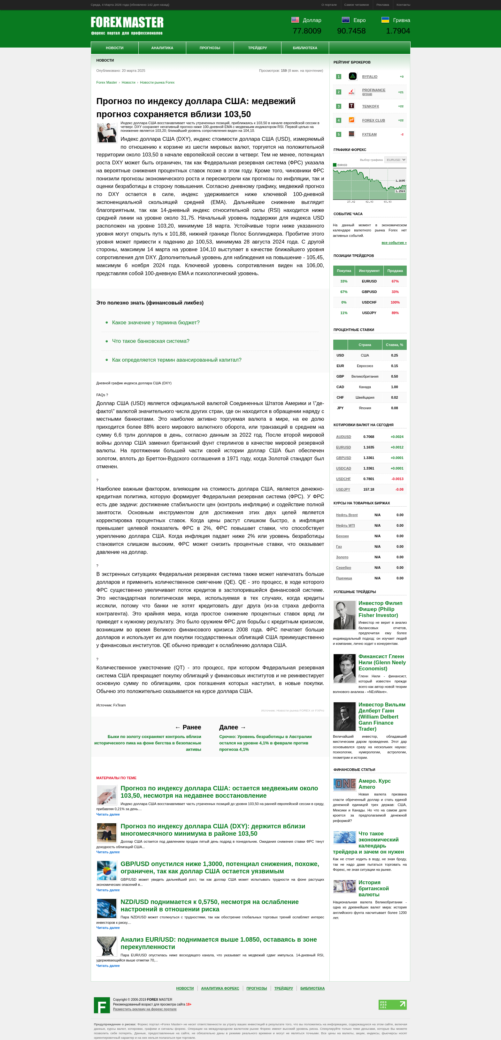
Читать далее (108, 814)
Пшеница (344, 578)
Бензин (342, 536)
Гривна (401, 20)
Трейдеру (257, 48)
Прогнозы (210, 48)
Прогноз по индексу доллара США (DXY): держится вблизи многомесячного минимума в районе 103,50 (213, 830)
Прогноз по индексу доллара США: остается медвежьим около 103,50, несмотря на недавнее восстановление (219, 792)
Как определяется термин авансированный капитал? (177, 360)
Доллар (312, 20)
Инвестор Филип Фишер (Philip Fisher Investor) (380, 609)
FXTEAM (369, 134)
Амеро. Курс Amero (374, 784)
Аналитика (162, 48)
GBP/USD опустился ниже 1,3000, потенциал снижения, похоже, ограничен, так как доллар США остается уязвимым (220, 867)
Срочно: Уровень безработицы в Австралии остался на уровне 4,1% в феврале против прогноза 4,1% (265, 738)
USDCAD (343, 468)
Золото (342, 557)
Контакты (403, 4)
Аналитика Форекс (220, 988)
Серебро (343, 567)
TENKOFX (370, 106)
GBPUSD (343, 458)
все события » (394, 243)
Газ (339, 546)
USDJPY (343, 489)
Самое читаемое (356, 4)
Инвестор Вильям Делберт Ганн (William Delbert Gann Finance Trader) (381, 717)
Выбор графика (371, 160)
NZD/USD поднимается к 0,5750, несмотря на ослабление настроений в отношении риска (210, 905)
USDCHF (343, 479)
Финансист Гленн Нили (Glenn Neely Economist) (382, 662)
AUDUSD (343, 437)
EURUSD (343, 447)
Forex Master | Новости (127, 25)
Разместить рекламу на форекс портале (145, 1009)
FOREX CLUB (373, 120)
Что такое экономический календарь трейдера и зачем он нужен (368, 843)
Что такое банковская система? (150, 341)
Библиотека (305, 48)
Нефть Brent (347, 515)
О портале (329, 4)
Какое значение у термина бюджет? (156, 322)
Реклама (382, 4)
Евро (360, 20)
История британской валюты (373, 888)
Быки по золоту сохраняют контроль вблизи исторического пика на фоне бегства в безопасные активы (147, 738)
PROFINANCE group (374, 92)
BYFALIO (370, 77)
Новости (114, 48)
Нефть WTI (345, 525)
